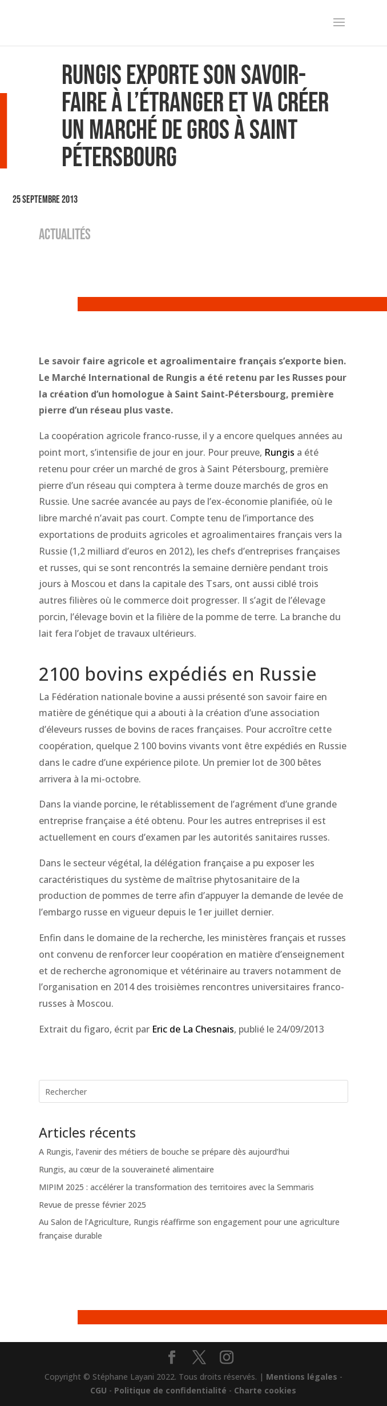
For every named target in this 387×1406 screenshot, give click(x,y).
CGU (98, 1390)
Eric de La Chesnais (193, 1029)
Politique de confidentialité (170, 1390)
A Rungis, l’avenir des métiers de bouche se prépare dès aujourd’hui (164, 1151)
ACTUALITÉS (65, 235)
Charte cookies (265, 1390)
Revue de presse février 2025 (92, 1204)
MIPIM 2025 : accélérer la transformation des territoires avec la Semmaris (176, 1187)
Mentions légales (301, 1376)
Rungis (279, 452)
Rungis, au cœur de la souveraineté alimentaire (126, 1169)
